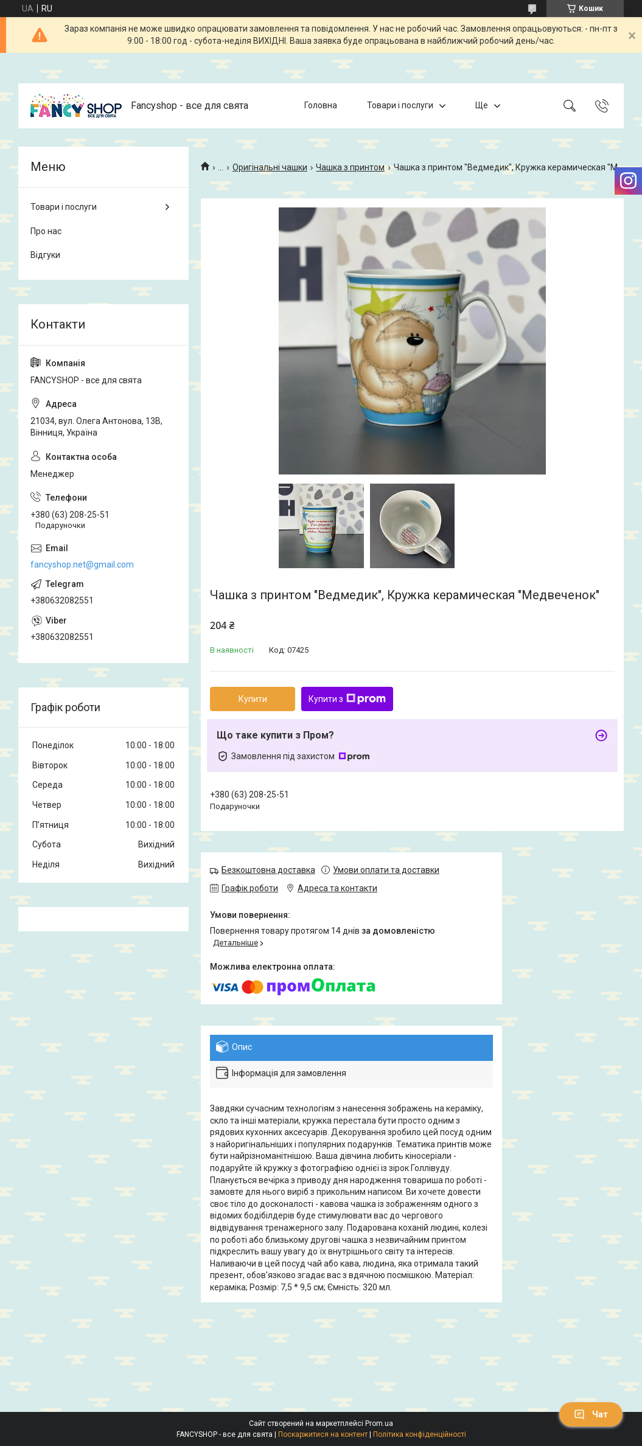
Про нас (45, 231)
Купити (253, 699)
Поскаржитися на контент (323, 1434)
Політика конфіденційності (419, 1434)
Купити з (347, 698)
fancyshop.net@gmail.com (82, 564)
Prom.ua (379, 1423)
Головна (320, 105)
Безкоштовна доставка (268, 870)
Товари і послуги (400, 105)
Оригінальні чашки (269, 167)
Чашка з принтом (350, 167)
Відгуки (45, 255)
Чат (591, 1414)
